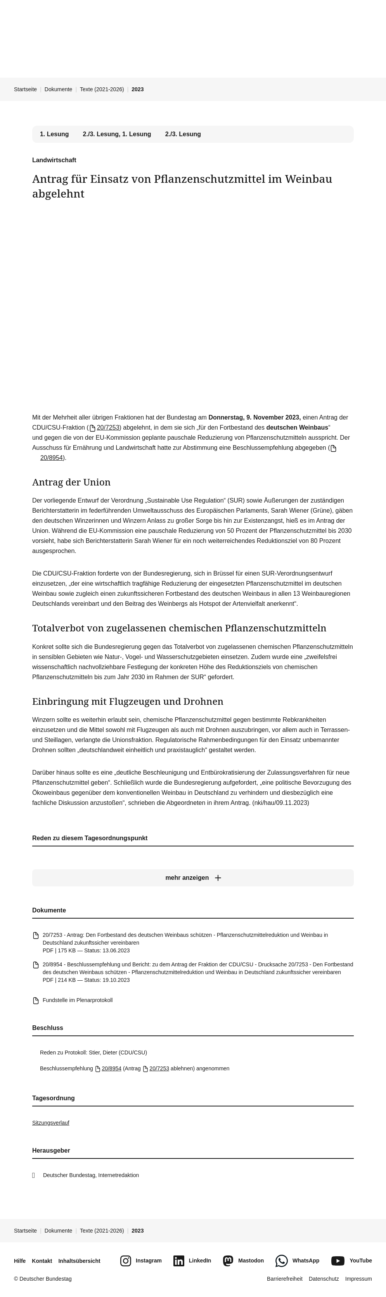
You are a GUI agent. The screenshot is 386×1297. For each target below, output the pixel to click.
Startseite (25, 89)
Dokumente (59, 89)
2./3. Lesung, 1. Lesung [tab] (117, 134)
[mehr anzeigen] (193, 877)
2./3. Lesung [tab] (183, 134)
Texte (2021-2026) (102, 89)
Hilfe (20, 1261)
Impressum (358, 1279)
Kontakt (42, 1261)
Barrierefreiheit (285, 1279)
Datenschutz (324, 1279)
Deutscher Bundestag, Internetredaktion (91, 1175)
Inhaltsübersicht (79, 1261)
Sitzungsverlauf (50, 1123)
